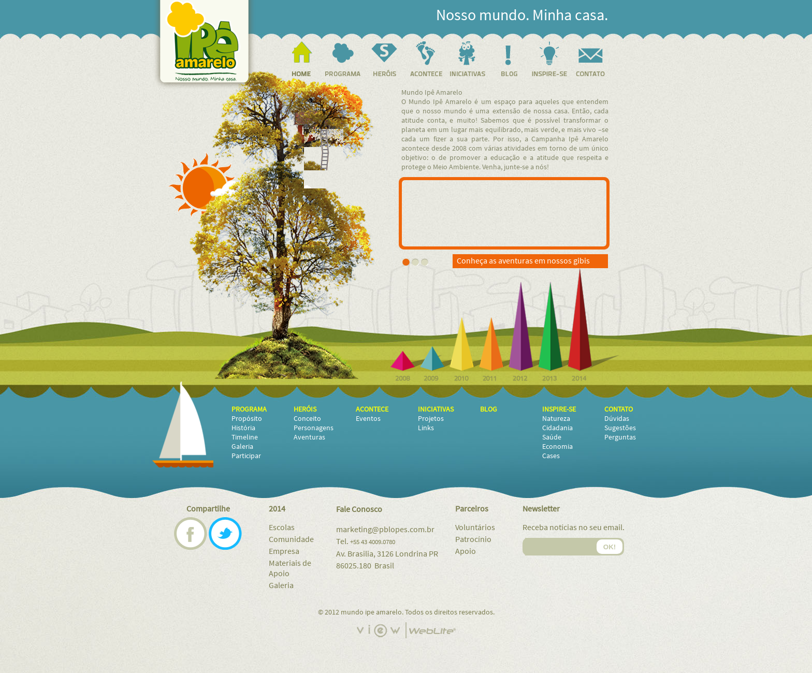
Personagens (314, 428)
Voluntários (475, 527)
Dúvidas (616, 418)
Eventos (368, 418)
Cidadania (557, 428)
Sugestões (620, 428)
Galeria (242, 446)
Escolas (282, 527)
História (243, 428)
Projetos (431, 418)
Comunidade (291, 539)
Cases (551, 456)
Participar (246, 456)
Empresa (284, 551)
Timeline (244, 437)
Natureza (556, 418)
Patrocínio (473, 539)
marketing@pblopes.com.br (385, 529)
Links (426, 428)
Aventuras (309, 437)
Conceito (307, 418)
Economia (557, 446)
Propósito (246, 418)
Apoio (465, 551)
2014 (277, 509)
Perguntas (620, 437)
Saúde (551, 437)
